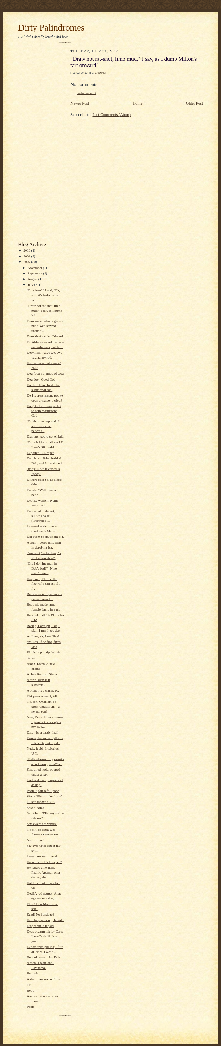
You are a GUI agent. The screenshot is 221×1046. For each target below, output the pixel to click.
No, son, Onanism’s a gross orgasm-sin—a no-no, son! (43, 706)
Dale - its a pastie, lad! (42, 732)
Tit (29, 984)
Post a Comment (86, 93)
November (35, 268)
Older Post (194, 103)
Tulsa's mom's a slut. (41, 802)
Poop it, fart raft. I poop (43, 791)
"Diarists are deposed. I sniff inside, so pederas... (43, 426)
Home (138, 103)
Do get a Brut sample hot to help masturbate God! (44, 410)
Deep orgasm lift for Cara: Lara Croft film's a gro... (45, 936)
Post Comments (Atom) (112, 114)
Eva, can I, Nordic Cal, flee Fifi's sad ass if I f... (43, 583)
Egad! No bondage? (40, 914)
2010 (27, 250)
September (35, 273)
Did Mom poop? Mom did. (45, 536)
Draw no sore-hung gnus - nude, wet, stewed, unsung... (45, 325)
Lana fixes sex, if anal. (42, 856)
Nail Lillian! (35, 840)
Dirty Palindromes (51, 27)
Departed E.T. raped (40, 453)
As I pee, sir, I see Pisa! (43, 636)
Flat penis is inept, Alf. (42, 696)
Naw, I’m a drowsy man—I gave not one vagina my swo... (45, 721)
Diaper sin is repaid (40, 926)
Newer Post (79, 103)
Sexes (31, 658)
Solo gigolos (35, 807)
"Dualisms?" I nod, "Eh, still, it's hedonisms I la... (43, 295)
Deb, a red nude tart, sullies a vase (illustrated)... (41, 515)
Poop (30, 1006)
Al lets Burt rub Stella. (42, 674)
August (33, 279)
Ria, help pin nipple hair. (44, 652)
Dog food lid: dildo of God (45, 373)
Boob (30, 990)
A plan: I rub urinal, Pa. (43, 690)
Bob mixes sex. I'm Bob (43, 957)
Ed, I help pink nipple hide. (45, 920)
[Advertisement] (42, 143)
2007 (27, 262)
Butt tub (32, 973)
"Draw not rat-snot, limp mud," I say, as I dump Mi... (44, 310)
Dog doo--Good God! (42, 379)
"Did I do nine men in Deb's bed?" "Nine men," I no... (42, 568)
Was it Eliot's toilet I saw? (44, 796)
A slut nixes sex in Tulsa (43, 979)
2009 (27, 256)
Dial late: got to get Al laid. (45, 436)
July (31, 284)
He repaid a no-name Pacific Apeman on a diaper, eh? (43, 872)
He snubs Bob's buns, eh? (44, 862)
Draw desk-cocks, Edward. (45, 336)
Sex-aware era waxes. (42, 824)
